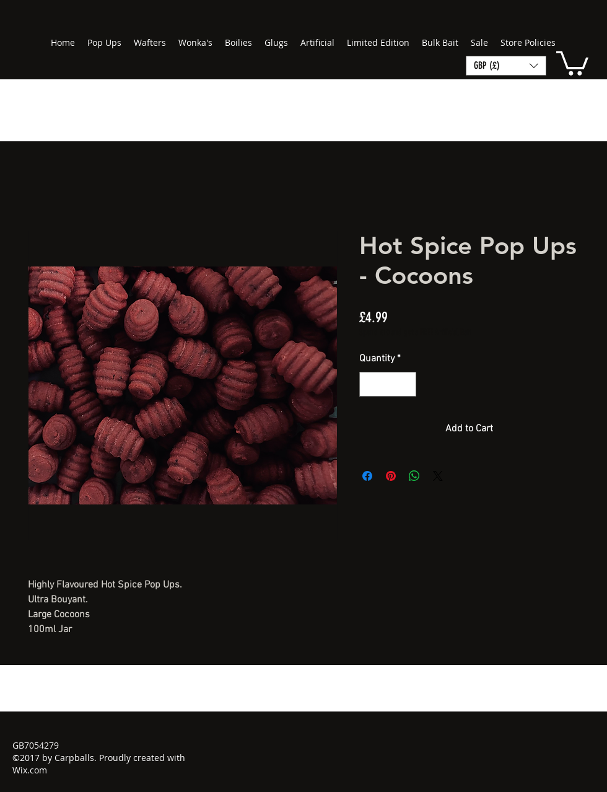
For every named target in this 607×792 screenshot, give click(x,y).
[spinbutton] (387, 384)
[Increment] (405, 384)
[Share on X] (437, 476)
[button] (572, 62)
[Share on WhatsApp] (414, 476)
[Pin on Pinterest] (390, 476)
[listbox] (506, 66)
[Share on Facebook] (367, 476)
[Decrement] (369, 384)
